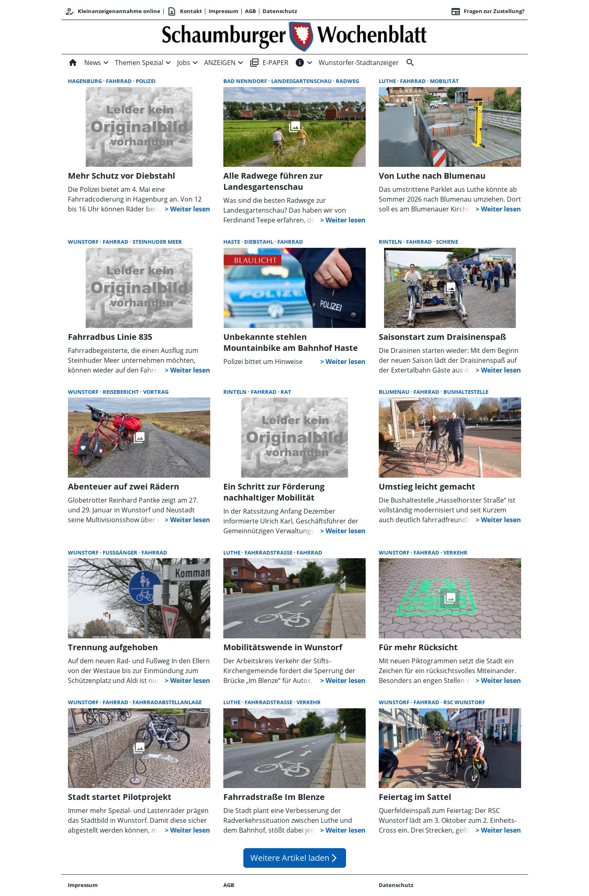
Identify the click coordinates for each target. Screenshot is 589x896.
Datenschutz (280, 11)
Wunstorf (84, 241)
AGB (250, 11)
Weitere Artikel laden (294, 857)
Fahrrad (119, 81)
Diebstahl (259, 241)
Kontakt (184, 11)
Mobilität (444, 81)
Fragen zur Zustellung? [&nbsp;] (487, 11)
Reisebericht (121, 391)
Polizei (145, 81)
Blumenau (395, 391)
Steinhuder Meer (157, 241)
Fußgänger (121, 552)
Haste (232, 241)
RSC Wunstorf (464, 702)
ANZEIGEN (220, 62)
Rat (286, 391)
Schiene (447, 241)
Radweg (347, 81)
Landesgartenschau (302, 81)
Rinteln (391, 241)
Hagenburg (85, 81)
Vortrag (156, 391)
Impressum (223, 11)
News (92, 62)
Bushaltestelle (465, 391)
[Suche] (408, 62)
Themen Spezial (139, 62)
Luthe (388, 81)
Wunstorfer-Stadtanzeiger (359, 62)
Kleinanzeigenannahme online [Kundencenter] (112, 11)
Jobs (183, 62)
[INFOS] (300, 62)
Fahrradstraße (269, 552)
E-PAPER (269, 62)
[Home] (74, 62)
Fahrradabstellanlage (167, 702)
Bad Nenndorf (245, 81)
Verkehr (455, 552)
